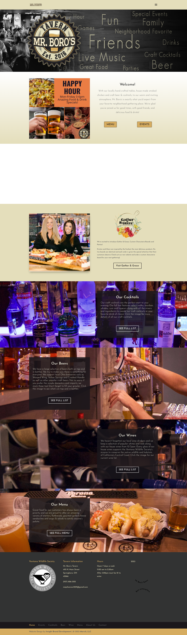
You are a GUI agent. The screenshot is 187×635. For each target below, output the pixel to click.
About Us (90, 625)
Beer (63, 625)
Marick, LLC (85, 632)
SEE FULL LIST (127, 328)
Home (32, 625)
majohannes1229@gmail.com (75, 587)
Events (41, 625)
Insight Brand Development (58, 632)
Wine (71, 625)
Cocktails (52, 625)
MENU (110, 124)
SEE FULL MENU (60, 533)
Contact (102, 625)
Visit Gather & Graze (127, 266)
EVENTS (144, 124)
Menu (80, 625)
